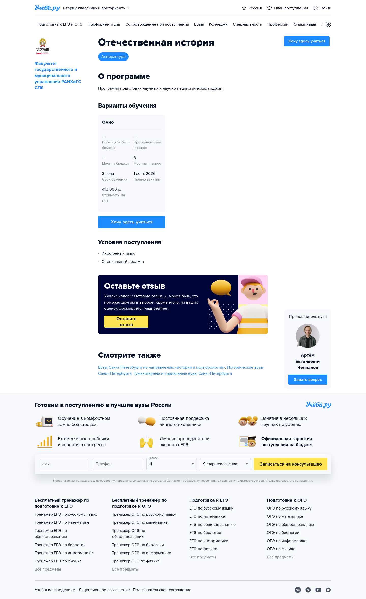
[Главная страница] (47, 8)
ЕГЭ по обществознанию (212, 524)
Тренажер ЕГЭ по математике (62, 522)
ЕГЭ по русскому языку (211, 508)
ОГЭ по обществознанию (290, 524)
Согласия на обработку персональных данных (200, 480)
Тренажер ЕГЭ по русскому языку (66, 514)
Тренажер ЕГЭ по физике (58, 561)
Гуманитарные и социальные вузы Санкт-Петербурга (183, 373)
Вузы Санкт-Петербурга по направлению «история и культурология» (161, 367)
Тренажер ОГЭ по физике (136, 561)
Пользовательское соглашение (162, 589)
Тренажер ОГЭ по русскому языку (144, 514)
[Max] (328, 590)
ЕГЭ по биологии (205, 532)
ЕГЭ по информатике (208, 540)
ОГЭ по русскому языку (289, 508)
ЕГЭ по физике (203, 548)
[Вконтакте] (298, 590)
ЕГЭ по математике (207, 516)
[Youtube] (318, 590)
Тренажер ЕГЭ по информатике (64, 553)
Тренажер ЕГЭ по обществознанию (51, 533)
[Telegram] (308, 590)
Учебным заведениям (55, 589)
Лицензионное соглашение (104, 589)
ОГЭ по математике (285, 516)
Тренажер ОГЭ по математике (140, 522)
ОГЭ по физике (281, 548)
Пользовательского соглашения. (289, 480)
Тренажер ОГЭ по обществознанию (128, 533)
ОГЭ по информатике (287, 540)
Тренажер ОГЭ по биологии (138, 544)
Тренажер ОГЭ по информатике (141, 553)
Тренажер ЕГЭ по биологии (60, 544)
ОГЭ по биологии (283, 532)
